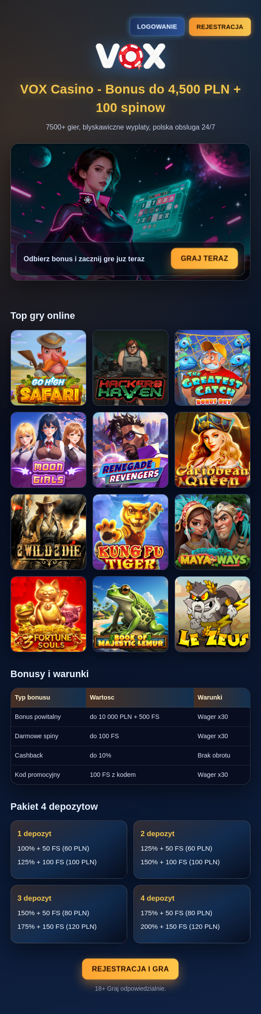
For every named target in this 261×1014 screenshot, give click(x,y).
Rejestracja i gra (130, 969)
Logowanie (157, 26)
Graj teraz (204, 258)
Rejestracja (220, 26)
